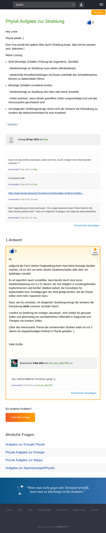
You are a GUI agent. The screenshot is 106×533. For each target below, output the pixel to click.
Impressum (62, 510)
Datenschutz (79, 510)
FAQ (30, 510)
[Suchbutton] (73, 5)
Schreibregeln (44, 510)
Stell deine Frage (20, 417)
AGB (20, 510)
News (9, 510)
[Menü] (101, 4)
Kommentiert (13, 170)
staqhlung (12, 124)
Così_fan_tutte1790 (58, 363)
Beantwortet (26, 363)
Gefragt (22, 139)
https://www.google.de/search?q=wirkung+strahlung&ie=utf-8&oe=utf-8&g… (45, 193)
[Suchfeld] (44, 5)
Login (81, 5)
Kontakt (94, 510)
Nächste (98, 12)
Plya (45, 139)
